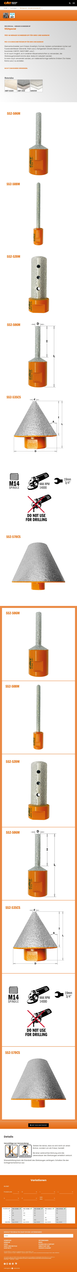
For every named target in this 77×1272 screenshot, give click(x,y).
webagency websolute (12, 1268)
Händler (7, 1242)
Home (5, 8)
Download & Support (46, 1244)
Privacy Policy (6, 1259)
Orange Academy (44, 1248)
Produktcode (8, 1192)
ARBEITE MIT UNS (44, 1246)
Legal (6, 1244)
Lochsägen (13, 8)
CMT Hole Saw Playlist (38, 1125)
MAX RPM (41, 1198)
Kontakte (7, 1248)
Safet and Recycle (10, 1246)
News (40, 1242)
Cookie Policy (12, 1259)
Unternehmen (43, 1240)
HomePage (7, 1240)
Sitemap (17, 1259)
